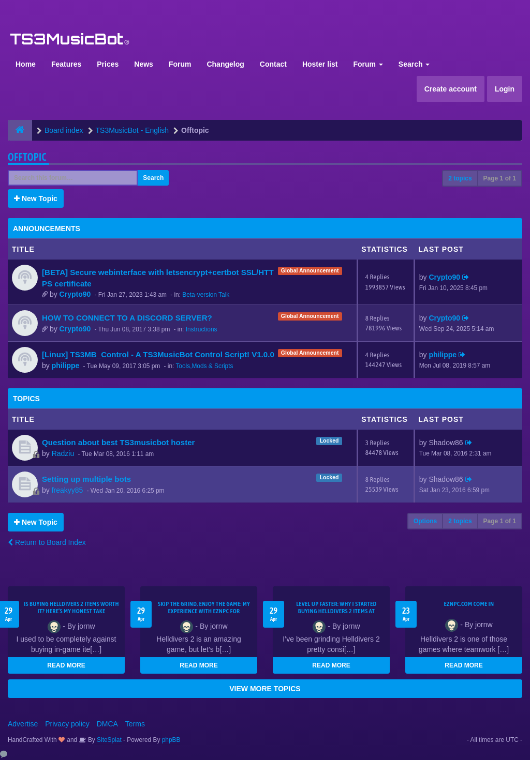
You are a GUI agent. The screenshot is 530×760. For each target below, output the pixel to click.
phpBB (171, 739)
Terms (135, 724)
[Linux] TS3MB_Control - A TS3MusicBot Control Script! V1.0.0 (158, 354)
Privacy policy (67, 724)
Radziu (63, 453)
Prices (108, 64)
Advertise (23, 724)
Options (425, 521)
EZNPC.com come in (469, 603)
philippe (66, 365)
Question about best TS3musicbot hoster (118, 442)
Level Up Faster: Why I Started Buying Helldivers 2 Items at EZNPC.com (336, 611)
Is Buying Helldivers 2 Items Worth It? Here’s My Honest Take (71, 607)
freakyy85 (67, 490)
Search (414, 64)
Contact (273, 64)
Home (26, 64)
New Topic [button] (35, 198)
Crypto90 (75, 294)
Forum (180, 64)
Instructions (201, 329)
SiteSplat (108, 739)
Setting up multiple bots (86, 479)
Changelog (225, 64)
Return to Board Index (47, 542)
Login (504, 89)
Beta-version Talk (205, 294)
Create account (450, 89)
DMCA (107, 724)
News (143, 64)
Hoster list (319, 64)
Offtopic (27, 157)
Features (66, 64)
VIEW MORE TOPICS (264, 689)
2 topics (460, 178)
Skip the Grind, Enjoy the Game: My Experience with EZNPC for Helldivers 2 (204, 611)
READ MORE (66, 665)
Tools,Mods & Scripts (204, 366)
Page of (499, 178)
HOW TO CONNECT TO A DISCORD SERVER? (127, 317)
